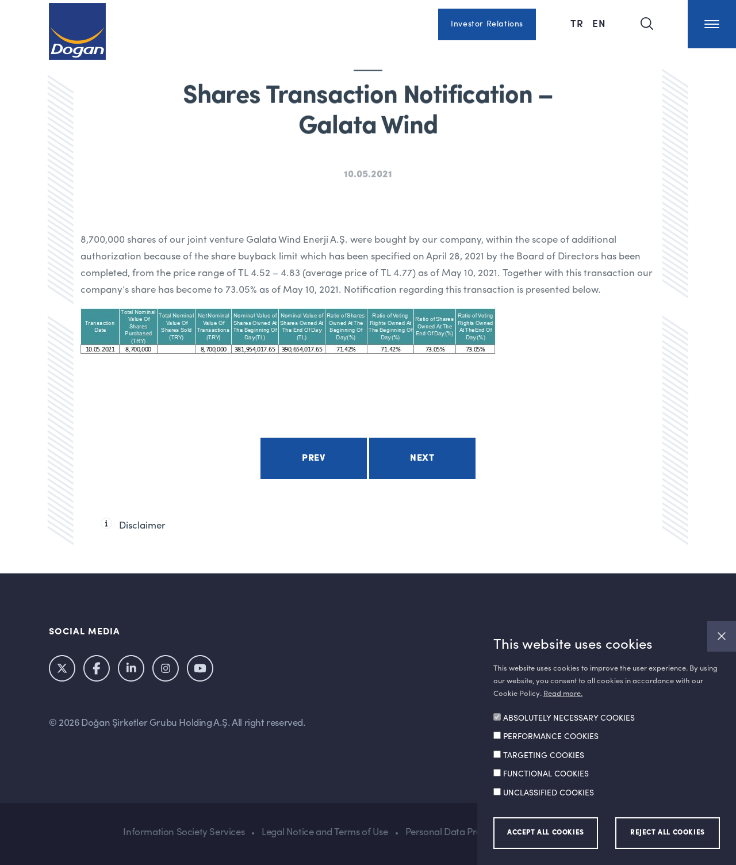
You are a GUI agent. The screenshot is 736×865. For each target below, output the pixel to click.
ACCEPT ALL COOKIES (545, 832)
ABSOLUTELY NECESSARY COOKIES (569, 718)
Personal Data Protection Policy (472, 832)
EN (599, 23)
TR (578, 23)
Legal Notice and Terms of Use (325, 832)
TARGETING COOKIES (543, 756)
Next (422, 458)
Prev (313, 458)
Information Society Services (183, 832)
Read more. (562, 694)
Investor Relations (487, 24)
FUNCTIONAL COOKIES (546, 774)
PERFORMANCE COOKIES (551, 737)
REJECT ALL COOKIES (667, 832)
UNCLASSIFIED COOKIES (548, 793)
